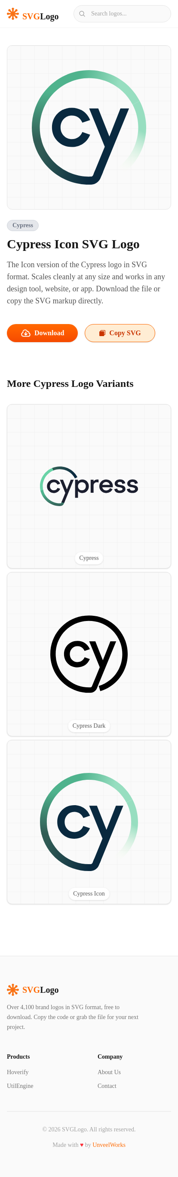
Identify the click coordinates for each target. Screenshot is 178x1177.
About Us (109, 1072)
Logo (32, 990)
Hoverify (18, 1072)
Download (42, 333)
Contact (107, 1086)
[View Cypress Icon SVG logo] (89, 822)
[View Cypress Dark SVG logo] (89, 654)
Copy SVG (120, 333)
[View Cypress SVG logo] (89, 486)
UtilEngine (20, 1086)
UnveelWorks (109, 1145)
